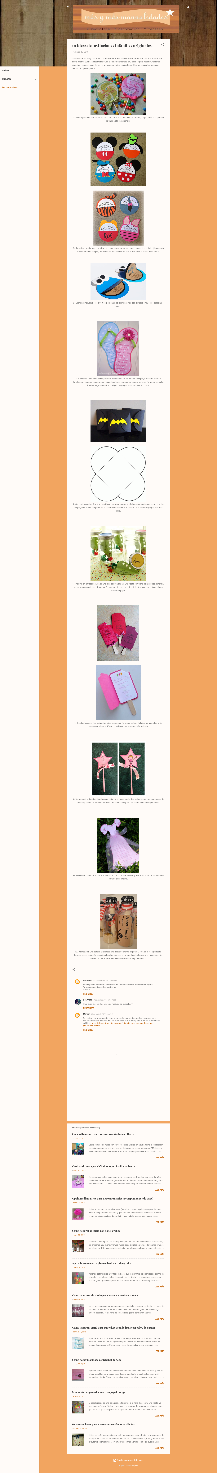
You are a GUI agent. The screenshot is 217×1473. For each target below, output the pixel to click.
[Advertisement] (181, 80)
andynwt (135, 1466)
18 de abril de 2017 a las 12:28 (104, 1000)
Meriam (86, 1014)
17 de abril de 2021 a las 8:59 (102, 1014)
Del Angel (87, 1000)
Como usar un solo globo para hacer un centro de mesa (105, 1295)
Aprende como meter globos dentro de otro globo (101, 1263)
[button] (162, 45)
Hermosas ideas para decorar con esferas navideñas (103, 1424)
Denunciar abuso (10, 87)
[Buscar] (188, 7)
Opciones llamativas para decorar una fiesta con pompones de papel (112, 1198)
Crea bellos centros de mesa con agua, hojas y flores (103, 1134)
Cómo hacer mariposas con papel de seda (97, 1360)
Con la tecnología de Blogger (128, 1460)
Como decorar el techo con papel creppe (96, 1230)
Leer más (159, 1157)
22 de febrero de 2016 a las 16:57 (105, 981)
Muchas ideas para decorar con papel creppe (99, 1392)
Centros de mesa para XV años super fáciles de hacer (103, 1166)
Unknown (87, 980)
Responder (88, 994)
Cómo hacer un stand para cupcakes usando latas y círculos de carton (113, 1327)
